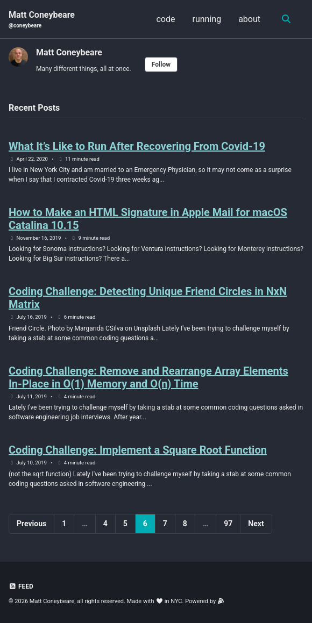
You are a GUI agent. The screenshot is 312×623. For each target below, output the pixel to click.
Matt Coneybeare (42, 20)
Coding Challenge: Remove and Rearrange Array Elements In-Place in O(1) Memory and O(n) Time (148, 377)
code (165, 19)
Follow (161, 64)
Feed (21, 586)
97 (228, 523)
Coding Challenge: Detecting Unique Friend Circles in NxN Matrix (148, 298)
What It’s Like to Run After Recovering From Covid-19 (137, 146)
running (207, 19)
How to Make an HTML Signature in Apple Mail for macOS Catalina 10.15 (148, 219)
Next (256, 523)
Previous (31, 523)
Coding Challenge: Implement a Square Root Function (138, 449)
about (249, 19)
